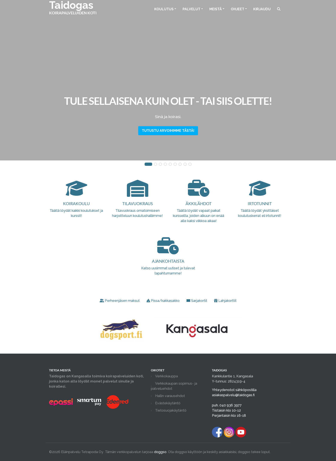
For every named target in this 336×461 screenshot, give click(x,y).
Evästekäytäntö (167, 403)
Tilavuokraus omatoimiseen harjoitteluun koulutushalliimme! (137, 204)
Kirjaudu (262, 9)
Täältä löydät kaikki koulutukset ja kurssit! (76, 204)
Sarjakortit (196, 301)
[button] (148, 164)
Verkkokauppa (166, 376)
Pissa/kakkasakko (163, 301)
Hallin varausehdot (170, 396)
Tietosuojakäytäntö (170, 410)
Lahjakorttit (225, 301)
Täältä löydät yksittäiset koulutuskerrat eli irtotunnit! (259, 204)
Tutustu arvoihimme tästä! (168, 131)
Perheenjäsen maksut (120, 301)
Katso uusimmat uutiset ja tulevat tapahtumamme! (168, 262)
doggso (160, 452)
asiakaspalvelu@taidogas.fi (233, 395)
